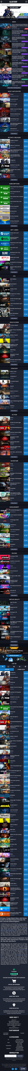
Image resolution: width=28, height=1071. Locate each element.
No (15, 1069)
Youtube (22, 1033)
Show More (14, 133)
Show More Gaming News (14, 87)
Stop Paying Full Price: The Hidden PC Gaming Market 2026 (18, 83)
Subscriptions (25, 79)
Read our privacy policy (19, 1066)
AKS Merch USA (19, 1048)
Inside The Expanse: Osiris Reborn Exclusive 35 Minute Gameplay (18, 38)
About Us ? (14, 1020)
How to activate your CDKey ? (14, 1025)
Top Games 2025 (19, 1047)
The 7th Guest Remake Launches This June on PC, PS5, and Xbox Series (19, 32)
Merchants (5, 1034)
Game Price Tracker (19, 1041)
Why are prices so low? (14, 1022)
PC (8, 1039)
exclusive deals (23, 949)
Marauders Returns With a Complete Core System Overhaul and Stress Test (18, 57)
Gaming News (25, 35)
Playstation (8, 1045)
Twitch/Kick (5, 1033)
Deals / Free (19, 1045)
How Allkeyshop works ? (14, 1021)
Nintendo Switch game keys (7, 930)
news (22, 946)
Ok (12, 1069)
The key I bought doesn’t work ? (14, 1024)
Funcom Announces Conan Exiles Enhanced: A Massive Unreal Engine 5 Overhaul (18, 45)
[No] (26, 1066)
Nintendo (8, 1048)
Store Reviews (19, 1046)
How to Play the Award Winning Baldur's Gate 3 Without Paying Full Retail (19, 26)
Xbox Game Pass (19, 955)
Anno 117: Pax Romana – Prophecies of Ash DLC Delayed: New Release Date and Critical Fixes (18, 70)
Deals (26, 28)
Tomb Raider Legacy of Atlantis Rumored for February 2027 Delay (19, 64)
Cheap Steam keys (22, 925)
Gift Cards (19, 1043)
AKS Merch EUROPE (19, 1050)
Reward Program (19, 1042)
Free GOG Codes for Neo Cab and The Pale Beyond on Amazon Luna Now (19, 76)
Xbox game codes (12, 929)
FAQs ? (14, 1026)
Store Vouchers (19, 1039)
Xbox (8, 1042)
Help (23, 1069)
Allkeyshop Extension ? (14, 1028)
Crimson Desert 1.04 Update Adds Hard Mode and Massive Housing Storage (19, 51)
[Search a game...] (14, 4)
